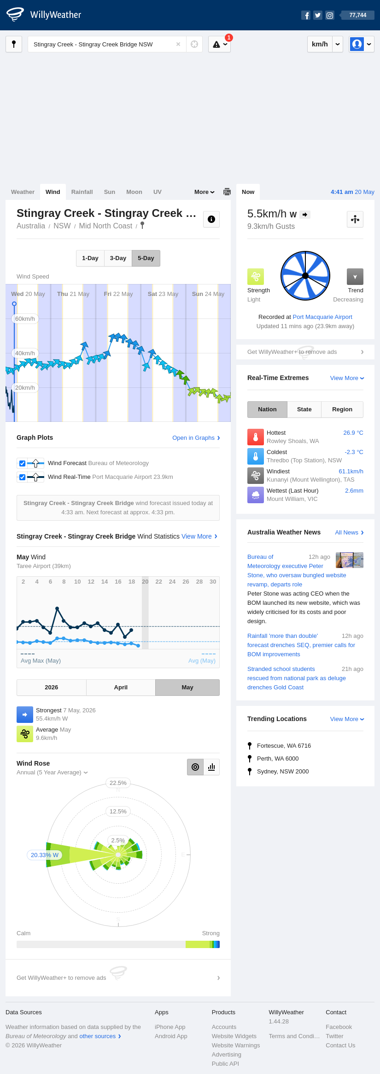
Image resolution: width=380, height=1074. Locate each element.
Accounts (224, 1026)
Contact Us (340, 1045)
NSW (61, 226)
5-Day (146, 258)
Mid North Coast (106, 226)
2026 (51, 687)
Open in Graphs (193, 437)
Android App (171, 1036)
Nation (267, 409)
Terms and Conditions (295, 1036)
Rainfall (82, 191)
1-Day (90, 258)
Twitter (334, 1036)
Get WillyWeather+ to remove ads (292, 351)
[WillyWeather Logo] (49, 15)
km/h (320, 44)
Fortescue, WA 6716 (284, 745)
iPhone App (170, 1026)
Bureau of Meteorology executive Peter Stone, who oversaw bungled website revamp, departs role (305, 589)
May (187, 687)
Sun (110, 191)
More (201, 191)
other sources (97, 1036)
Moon (134, 191)
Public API (225, 1063)
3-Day (118, 258)
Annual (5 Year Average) (49, 772)
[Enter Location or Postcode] (115, 44)
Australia (31, 226)
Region (342, 409)
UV (157, 191)
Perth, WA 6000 (278, 758)
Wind (53, 191)
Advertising (226, 1054)
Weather (23, 191)
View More (344, 378)
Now (248, 191)
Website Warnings (236, 1045)
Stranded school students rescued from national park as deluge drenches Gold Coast (305, 678)
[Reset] (178, 44)
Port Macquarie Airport (322, 316)
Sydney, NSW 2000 (283, 771)
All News (346, 532)
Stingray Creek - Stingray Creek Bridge (142, 225)
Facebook (339, 1026)
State (304, 409)
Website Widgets (234, 1036)
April (121, 687)
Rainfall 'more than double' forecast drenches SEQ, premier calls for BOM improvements (305, 644)
